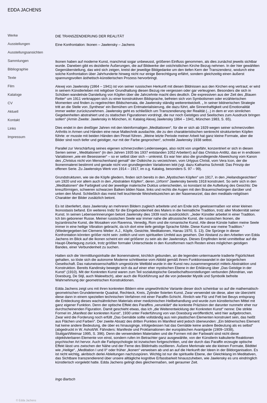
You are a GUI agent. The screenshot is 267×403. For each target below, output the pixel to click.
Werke (13, 35)
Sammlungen (18, 61)
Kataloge (15, 94)
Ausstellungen (19, 44)
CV (10, 103)
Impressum (16, 137)
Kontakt (14, 120)
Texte (12, 78)
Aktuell (13, 111)
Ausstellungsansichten (25, 52)
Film (11, 86)
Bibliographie (18, 69)
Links (12, 128)
